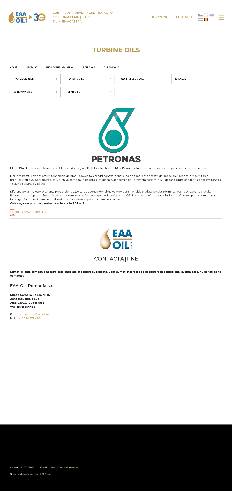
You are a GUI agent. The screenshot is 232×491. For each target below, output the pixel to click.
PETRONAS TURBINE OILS (31, 212)
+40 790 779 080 (29, 318)
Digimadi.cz (76, 467)
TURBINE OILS (111, 67)
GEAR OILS (73, 91)
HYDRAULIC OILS (24, 78)
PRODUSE (31, 67)
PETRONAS (89, 67)
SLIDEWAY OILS (23, 91)
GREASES (180, 78)
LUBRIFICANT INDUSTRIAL (60, 67)
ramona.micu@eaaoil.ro (33, 314)
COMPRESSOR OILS (132, 78)
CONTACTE (184, 17)
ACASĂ (13, 67)
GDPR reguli (46, 474)
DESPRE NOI (160, 17)
